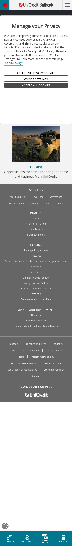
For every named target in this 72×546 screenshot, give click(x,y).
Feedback (58, 343)
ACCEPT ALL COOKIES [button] (36, 85)
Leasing (36, 167)
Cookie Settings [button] (36, 79)
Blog (60, 203)
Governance (55, 197)
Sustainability (16, 203)
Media (48, 203)
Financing (36, 213)
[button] (67, 5)
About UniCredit (18, 197)
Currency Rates (31, 350)
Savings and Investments (36, 310)
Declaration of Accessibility (22, 369)
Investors (38, 197)
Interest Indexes (54, 350)
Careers (34, 203)
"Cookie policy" (13, 63)
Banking (36, 245)
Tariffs (21, 356)
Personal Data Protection (24, 363)
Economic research (54, 369)
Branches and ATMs (35, 343)
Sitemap (36, 376)
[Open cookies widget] (5, 527)
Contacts (13, 343)
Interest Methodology (42, 356)
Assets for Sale (53, 363)
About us (36, 190)
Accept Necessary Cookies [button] (36, 73)
